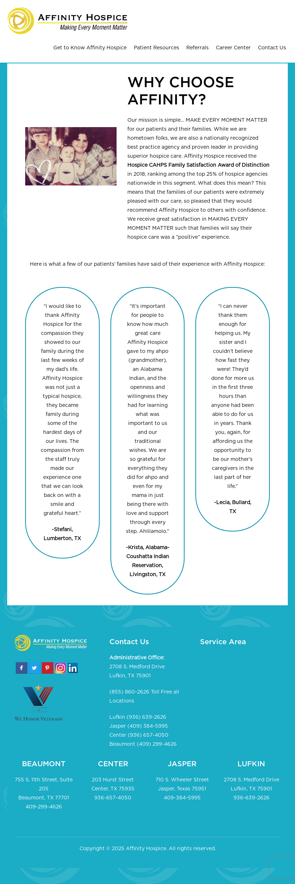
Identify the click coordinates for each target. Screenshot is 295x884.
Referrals (197, 47)
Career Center (233, 47)
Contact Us (272, 47)
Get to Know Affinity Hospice (90, 47)
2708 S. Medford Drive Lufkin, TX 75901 (137, 671)
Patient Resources (156, 47)
